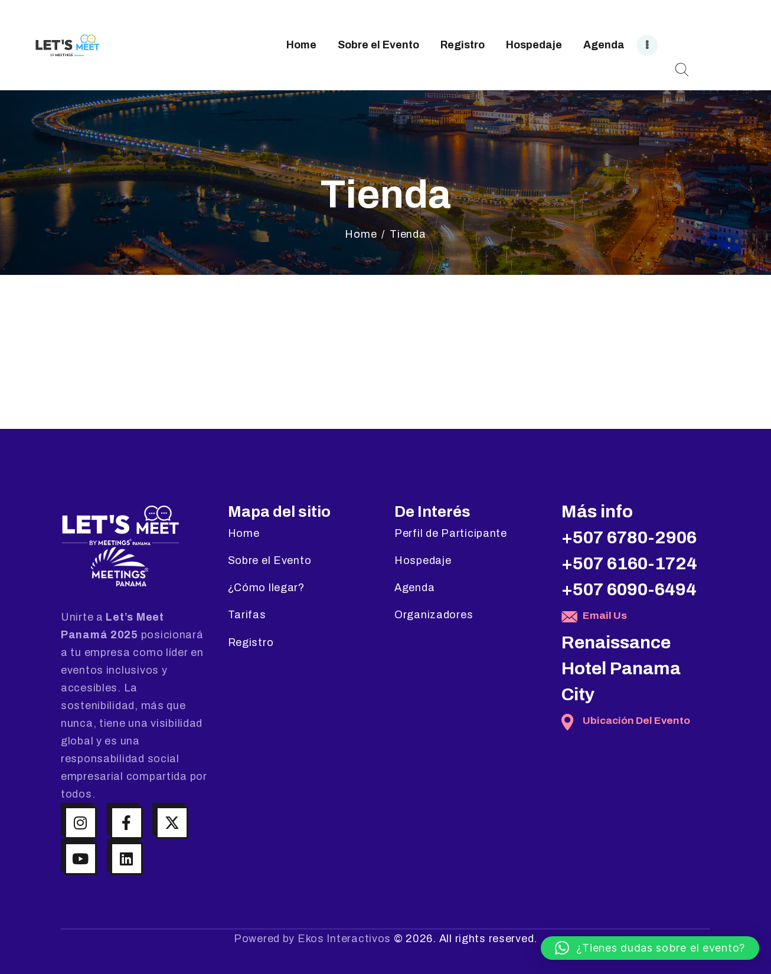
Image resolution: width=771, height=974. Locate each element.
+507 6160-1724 (629, 563)
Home (361, 234)
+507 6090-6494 (629, 589)
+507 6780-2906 (629, 537)
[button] (650, 948)
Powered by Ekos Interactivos (312, 939)
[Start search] (682, 70)
